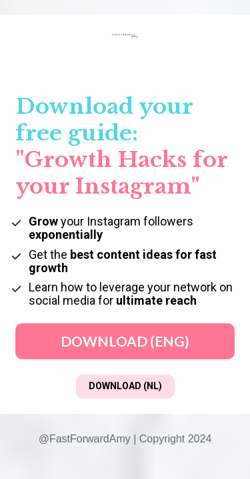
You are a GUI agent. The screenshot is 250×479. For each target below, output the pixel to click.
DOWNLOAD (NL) (125, 386)
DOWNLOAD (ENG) (125, 341)
